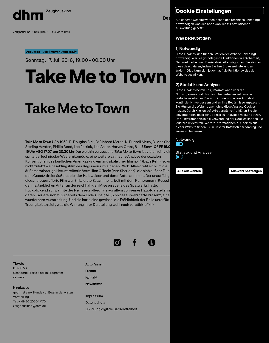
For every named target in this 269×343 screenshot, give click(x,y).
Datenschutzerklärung (241, 127)
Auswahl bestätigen (246, 171)
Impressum (196, 131)
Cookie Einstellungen (203, 10)
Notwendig (185, 141)
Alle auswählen (189, 171)
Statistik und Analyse (194, 154)
